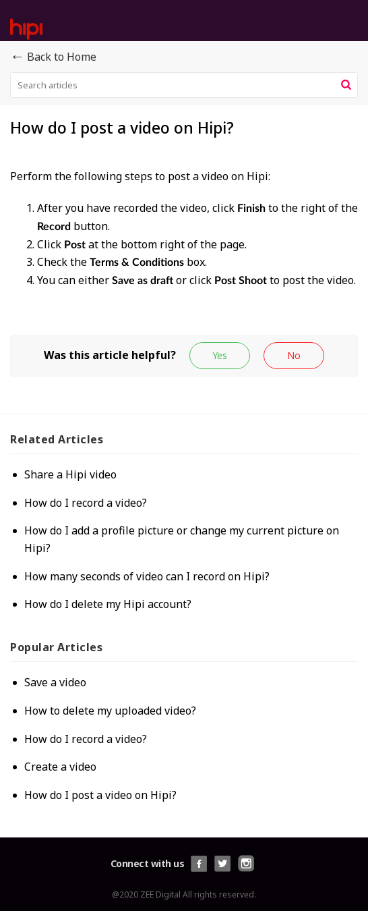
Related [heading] (56, 439)
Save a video (55, 682)
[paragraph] (184, 251)
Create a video (60, 766)
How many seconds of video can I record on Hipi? (147, 576)
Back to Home (53, 57)
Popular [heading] (56, 647)
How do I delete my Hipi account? (107, 604)
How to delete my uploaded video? (110, 710)
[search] (184, 85)
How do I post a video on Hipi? (100, 795)
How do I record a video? (85, 502)
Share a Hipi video (70, 474)
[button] (346, 85)
